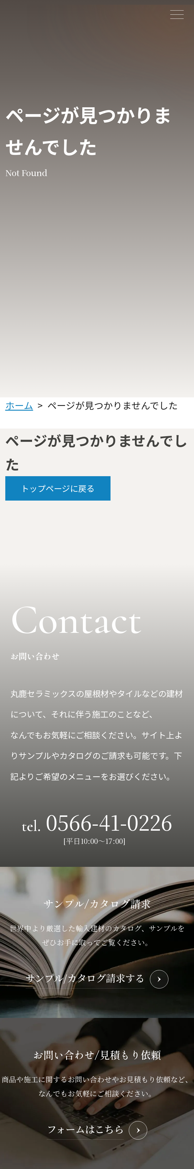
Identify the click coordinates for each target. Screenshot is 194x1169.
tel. (97, 821)
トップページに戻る (58, 488)
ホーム (19, 405)
